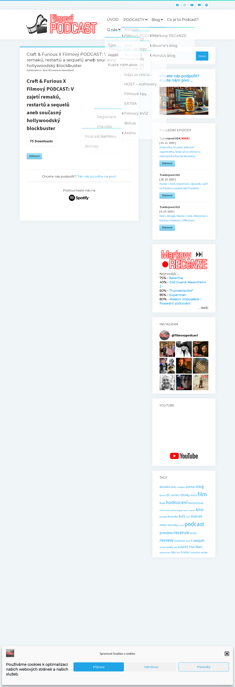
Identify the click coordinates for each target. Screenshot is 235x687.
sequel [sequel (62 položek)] (199, 540)
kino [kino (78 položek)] (200, 509)
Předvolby (204, 667)
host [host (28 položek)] (200, 503)
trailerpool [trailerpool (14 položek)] (195, 552)
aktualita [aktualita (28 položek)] (164, 487)
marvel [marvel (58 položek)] (196, 516)
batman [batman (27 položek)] (190, 487)
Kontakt (132, 29)
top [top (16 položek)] (178, 552)
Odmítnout (151, 667)
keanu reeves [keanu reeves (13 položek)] (189, 510)
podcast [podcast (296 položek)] (194, 524)
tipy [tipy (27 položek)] (173, 552)
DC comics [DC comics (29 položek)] (173, 495)
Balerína (176, 278)
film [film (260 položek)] (202, 494)
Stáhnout (34, 156)
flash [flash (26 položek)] (162, 503)
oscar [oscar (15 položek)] (181, 525)
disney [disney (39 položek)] (185, 495)
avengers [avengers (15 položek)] (181, 487)
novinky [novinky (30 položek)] (172, 525)
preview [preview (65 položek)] (166, 532)
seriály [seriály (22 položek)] (169, 547)
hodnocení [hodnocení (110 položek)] (177, 502)
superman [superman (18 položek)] (164, 552)
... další (203, 308)
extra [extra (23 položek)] (194, 495)
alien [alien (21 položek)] (173, 487)
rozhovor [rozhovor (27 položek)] (179, 541)
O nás (112, 29)
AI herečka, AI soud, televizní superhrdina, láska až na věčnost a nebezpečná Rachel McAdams (179, 151)
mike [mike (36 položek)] (163, 525)
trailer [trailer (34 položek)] (185, 552)
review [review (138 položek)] (166, 540)
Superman (177, 295)
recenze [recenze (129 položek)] (181, 532)
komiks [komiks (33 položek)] (173, 516)
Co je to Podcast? (183, 19)
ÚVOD (113, 19)
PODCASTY (134, 20)
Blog (156, 20)
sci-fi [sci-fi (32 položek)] (189, 541)
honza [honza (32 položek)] (192, 503)
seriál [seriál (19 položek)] (162, 547)
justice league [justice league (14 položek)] (176, 510)
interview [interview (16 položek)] (164, 510)
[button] (227, 654)
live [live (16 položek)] (188, 516)
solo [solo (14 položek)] (175, 547)
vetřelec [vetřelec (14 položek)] (204, 552)
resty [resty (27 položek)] (193, 533)
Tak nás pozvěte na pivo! (96, 176)
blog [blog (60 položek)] (200, 486)
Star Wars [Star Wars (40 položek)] (195, 547)
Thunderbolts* (181, 291)
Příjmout (98, 667)
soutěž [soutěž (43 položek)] (183, 547)
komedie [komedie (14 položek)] (163, 516)
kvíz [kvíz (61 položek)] (182, 516)
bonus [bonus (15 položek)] (162, 495)
